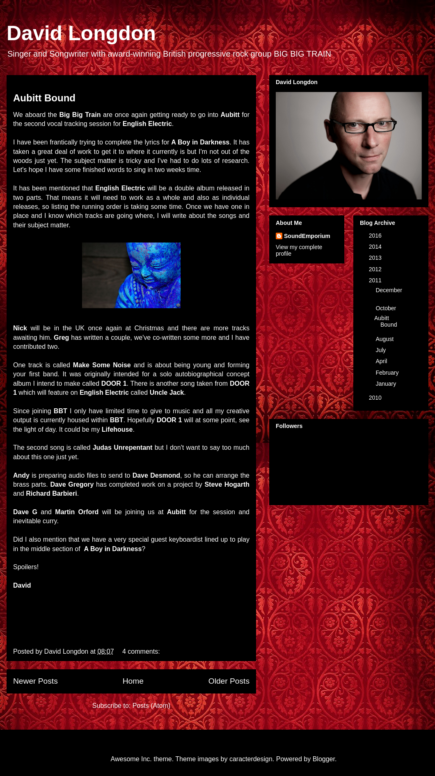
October (386, 308)
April (382, 361)
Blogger (324, 758)
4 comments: (142, 651)
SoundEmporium (307, 236)
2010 (376, 397)
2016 (376, 235)
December (388, 290)
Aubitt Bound (44, 97)
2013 (376, 257)
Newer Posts (35, 681)
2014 (376, 246)
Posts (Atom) (151, 705)
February (387, 372)
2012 (376, 269)
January (386, 383)
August (385, 339)
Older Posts (229, 681)
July (381, 350)
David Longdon (81, 33)
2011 (376, 280)
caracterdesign (250, 758)
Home (133, 681)
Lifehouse (117, 429)
